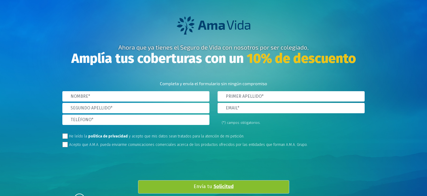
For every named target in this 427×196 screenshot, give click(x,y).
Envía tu (214, 186)
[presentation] (217, 165)
